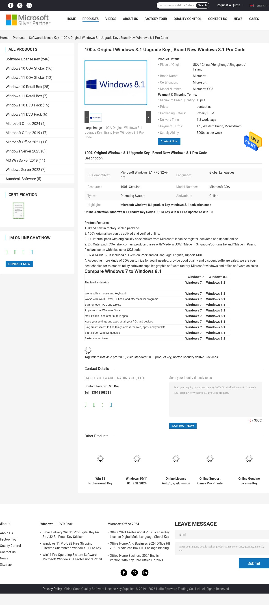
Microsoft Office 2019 (23, 133)
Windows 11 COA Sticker (25, 77)
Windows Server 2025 (23, 151)
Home (71, 19)
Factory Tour (156, 19)
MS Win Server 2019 (22, 160)
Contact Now (169, 141)
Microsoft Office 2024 (23, 123)
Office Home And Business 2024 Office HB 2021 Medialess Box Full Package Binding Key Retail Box (140, 546)
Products (90, 19)
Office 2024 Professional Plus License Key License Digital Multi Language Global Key (139, 534)
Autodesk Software (21, 179)
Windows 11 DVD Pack (24, 114)
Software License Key (44, 38)
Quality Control (188, 19)
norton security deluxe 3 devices (195, 357)
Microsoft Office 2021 (23, 142)
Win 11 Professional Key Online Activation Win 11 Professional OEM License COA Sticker (100, 481)
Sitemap (6, 564)
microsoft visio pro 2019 (108, 357)
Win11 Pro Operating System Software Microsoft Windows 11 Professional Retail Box (72, 557)
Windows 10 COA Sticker (25, 68)
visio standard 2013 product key (149, 357)
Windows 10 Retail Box (24, 87)
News (238, 19)
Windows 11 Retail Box (24, 96)
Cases (254, 19)
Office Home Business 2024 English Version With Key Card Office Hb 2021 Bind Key (136, 558)
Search (202, 5)
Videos (110, 19)
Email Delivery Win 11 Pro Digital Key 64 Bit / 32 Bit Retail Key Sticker (71, 534)
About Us (130, 19)
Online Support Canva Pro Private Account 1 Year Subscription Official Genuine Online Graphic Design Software (209, 481)
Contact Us (217, 19)
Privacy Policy (52, 589)
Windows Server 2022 (23, 170)
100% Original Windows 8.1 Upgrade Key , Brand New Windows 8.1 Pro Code (114, 132)
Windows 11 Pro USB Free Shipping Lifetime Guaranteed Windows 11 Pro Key (72, 546)
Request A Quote (228, 5)
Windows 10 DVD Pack (24, 105)
